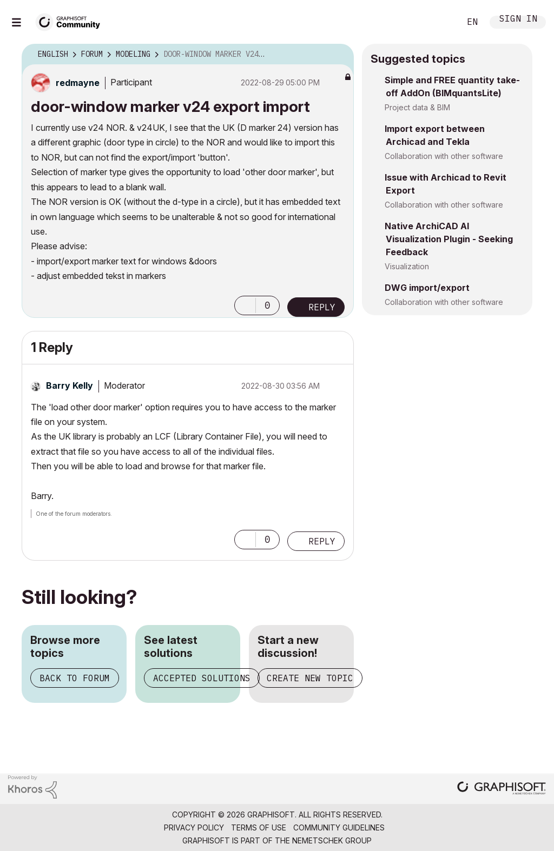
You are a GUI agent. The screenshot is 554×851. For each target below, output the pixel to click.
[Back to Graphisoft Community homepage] (71, 20)
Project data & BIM (417, 107)
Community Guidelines (339, 827)
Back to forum (74, 678)
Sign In (518, 20)
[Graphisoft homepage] (501, 789)
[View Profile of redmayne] (78, 82)
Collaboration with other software (444, 156)
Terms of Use (258, 827)
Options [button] (339, 54)
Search (440, 22)
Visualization (407, 266)
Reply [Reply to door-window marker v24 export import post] (321, 307)
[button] (245, 305)
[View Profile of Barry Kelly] (69, 385)
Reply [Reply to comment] (321, 541)
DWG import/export (427, 287)
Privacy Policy (194, 827)
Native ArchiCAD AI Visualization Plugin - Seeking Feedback (449, 239)
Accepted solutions (201, 678)
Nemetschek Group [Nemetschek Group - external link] (332, 840)
